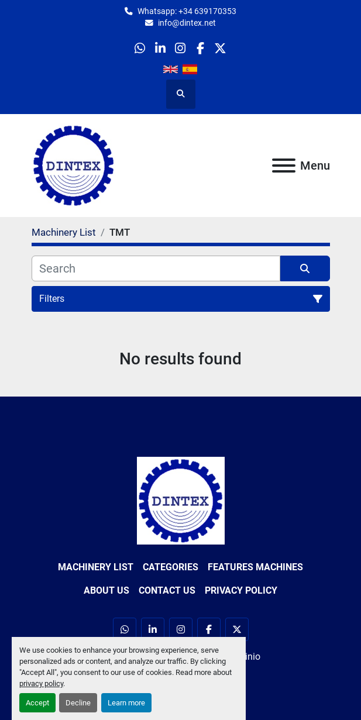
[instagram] (180, 48)
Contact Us (167, 590)
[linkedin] (160, 48)
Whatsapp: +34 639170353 (186, 11)
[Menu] (283, 166)
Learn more (126, 702)
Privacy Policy (241, 590)
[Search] (156, 268)
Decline (78, 702)
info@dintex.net (187, 22)
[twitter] (220, 48)
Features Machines (255, 567)
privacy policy (41, 683)
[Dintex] (181, 499)
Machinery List (95, 567)
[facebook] (200, 48)
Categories (170, 567)
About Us (106, 590)
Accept (37, 702)
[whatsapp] (140, 48)
